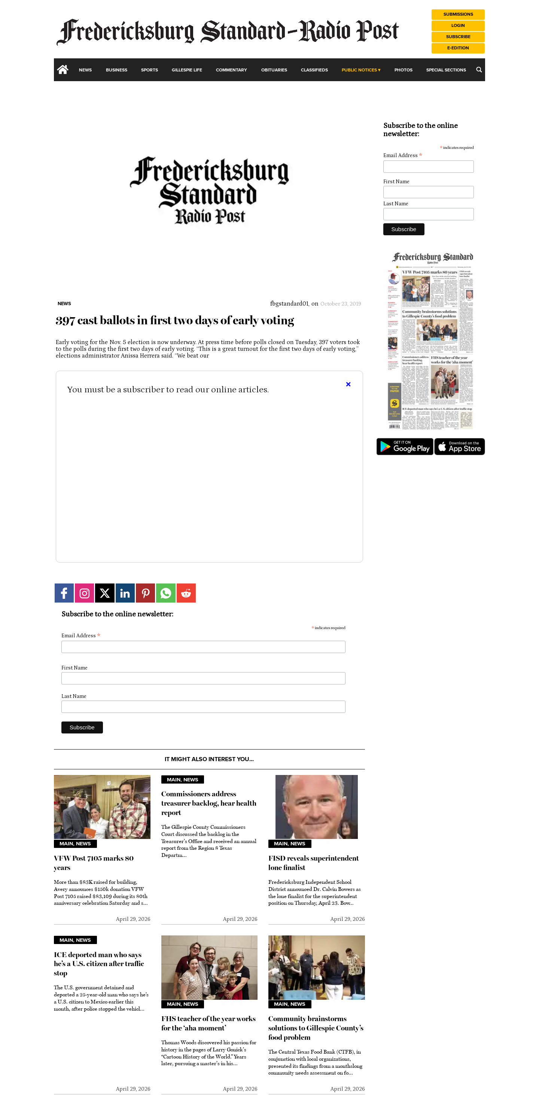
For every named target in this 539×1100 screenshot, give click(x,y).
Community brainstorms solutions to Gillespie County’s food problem (315, 1028)
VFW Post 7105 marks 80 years (94, 863)
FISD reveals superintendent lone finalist (313, 863)
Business (116, 70)
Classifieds (314, 70)
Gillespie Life (187, 70)
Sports (149, 70)
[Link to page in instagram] (84, 593)
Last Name (73, 696)
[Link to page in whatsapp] (165, 593)
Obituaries (274, 70)
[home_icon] (63, 69)
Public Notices (359, 70)
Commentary (231, 70)
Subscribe (458, 37)
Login (458, 25)
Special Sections (446, 70)
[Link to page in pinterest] (145, 593)
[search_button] (479, 69)
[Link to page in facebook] (64, 593)
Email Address (80, 636)
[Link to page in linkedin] (125, 593)
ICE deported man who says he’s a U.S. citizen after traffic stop (99, 964)
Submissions (458, 14)
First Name (74, 668)
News (85, 70)
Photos (403, 70)
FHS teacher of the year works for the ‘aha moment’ (208, 1023)
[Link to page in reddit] (186, 593)
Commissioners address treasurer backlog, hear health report (208, 803)
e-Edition (458, 48)
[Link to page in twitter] (104, 593)
